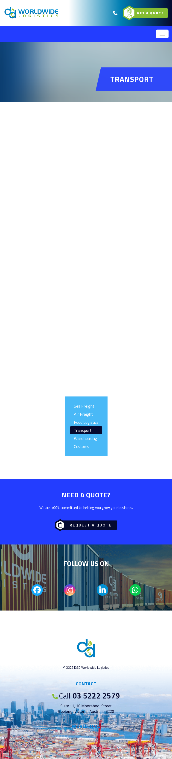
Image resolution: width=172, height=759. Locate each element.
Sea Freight (84, 406)
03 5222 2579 (86, 695)
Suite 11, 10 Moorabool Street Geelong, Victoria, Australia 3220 (86, 708)
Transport (82, 430)
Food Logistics (86, 422)
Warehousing (85, 438)
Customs (81, 446)
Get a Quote (147, 13)
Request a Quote (85, 525)
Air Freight (83, 414)
